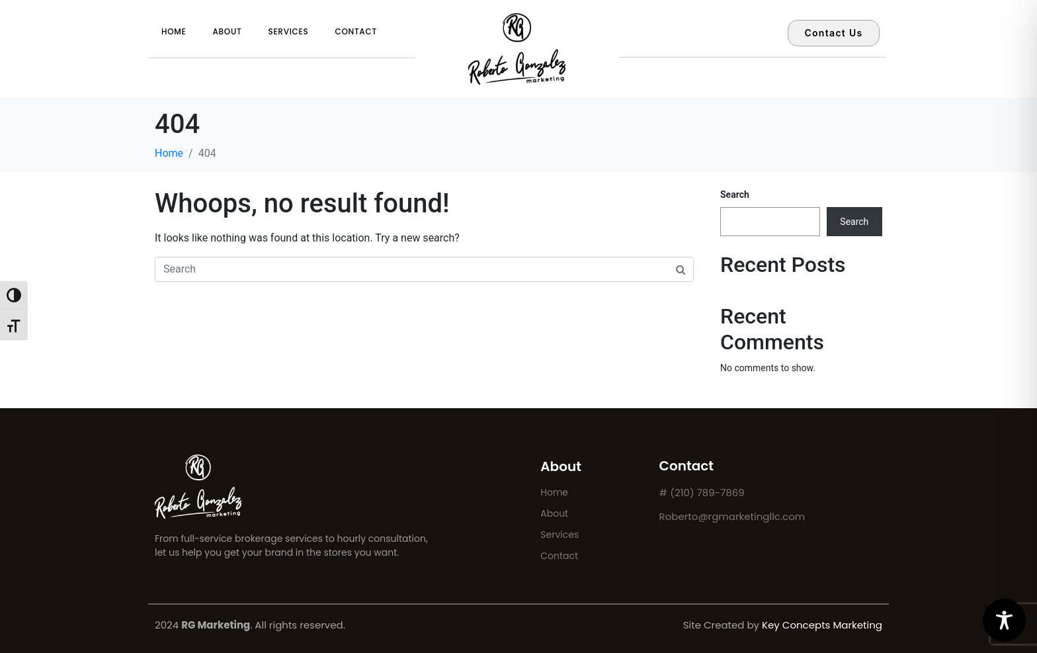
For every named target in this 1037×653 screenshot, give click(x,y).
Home (174, 31)
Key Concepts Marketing (822, 625)
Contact (355, 31)
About (227, 31)
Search (734, 194)
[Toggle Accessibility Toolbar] (1004, 620)
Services (288, 31)
